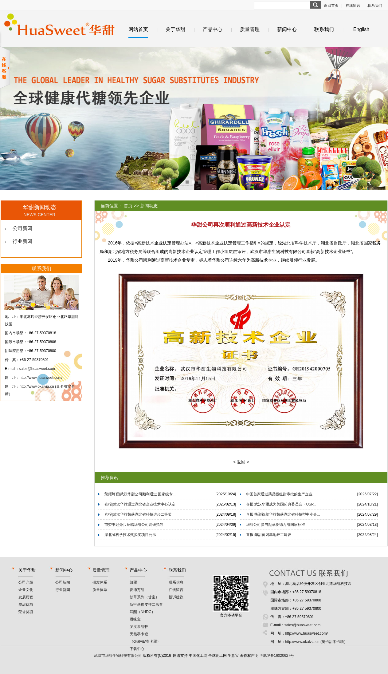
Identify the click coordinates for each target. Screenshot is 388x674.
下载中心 (137, 649)
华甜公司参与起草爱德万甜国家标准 (275, 524)
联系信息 (176, 582)
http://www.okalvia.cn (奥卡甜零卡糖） (316, 642)
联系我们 (374, 5)
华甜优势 (25, 604)
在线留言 (353, 5)
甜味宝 (135, 619)
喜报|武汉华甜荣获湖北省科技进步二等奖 (138, 514)
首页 (128, 205)
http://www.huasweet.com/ (41, 377)
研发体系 (99, 582)
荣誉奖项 (25, 612)
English (361, 29)
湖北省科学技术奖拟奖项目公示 (130, 535)
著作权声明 (249, 655)
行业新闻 (22, 241)
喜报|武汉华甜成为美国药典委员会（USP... (281, 504)
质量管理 (250, 29)
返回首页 (331, 5)
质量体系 (99, 590)
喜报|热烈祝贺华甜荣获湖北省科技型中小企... (283, 514)
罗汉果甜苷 (139, 626)
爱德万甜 (137, 590)
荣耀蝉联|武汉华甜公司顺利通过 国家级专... (140, 494)
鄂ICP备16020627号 (277, 655)
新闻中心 (287, 29)
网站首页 (138, 29)
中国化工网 (198, 655)
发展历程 (25, 597)
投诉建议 (176, 597)
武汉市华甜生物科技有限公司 (118, 655)
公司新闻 (22, 228)
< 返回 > (241, 461)
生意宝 (233, 655)
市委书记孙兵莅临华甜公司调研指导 (133, 524)
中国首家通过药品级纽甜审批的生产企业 (279, 494)
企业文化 (25, 590)
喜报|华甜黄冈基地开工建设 (268, 535)
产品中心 (212, 29)
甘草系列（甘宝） (144, 597)
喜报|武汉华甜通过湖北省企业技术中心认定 (139, 504)
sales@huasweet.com (37, 369)
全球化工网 (217, 655)
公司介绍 (25, 582)
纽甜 (133, 582)
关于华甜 (175, 29)
